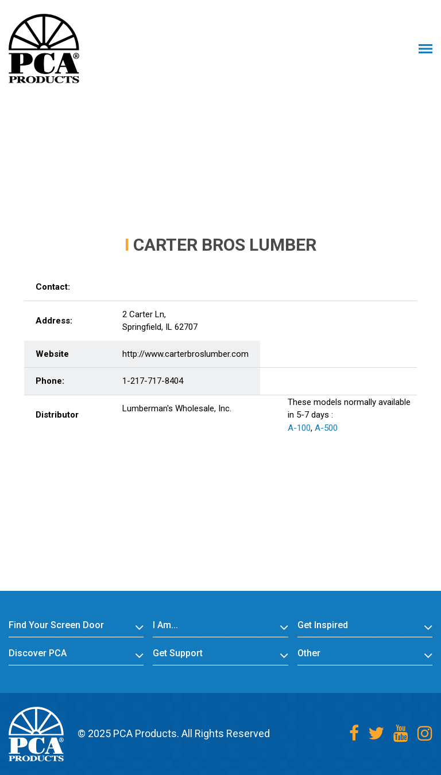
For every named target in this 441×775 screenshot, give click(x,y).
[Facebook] (354, 733)
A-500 (326, 428)
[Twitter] (376, 733)
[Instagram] (424, 733)
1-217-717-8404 (152, 381)
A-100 (299, 428)
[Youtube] (400, 733)
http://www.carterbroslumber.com (185, 354)
